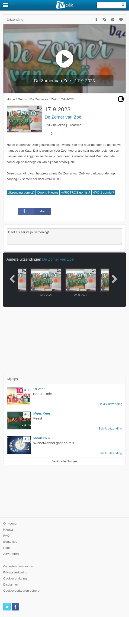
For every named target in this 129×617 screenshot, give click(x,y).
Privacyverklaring (15, 572)
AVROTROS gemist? (75, 192)
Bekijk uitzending (110, 404)
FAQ (6, 535)
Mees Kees (42, 413)
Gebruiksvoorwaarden (18, 566)
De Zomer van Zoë (63, 117)
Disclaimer (10, 584)
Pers (6, 547)
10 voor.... (40, 389)
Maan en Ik (42, 438)
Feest (37, 418)
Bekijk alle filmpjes (64, 461)
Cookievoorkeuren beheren (22, 590)
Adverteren (11, 554)
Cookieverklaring (15, 578)
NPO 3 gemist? (103, 192)
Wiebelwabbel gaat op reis (53, 443)
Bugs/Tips (10, 541)
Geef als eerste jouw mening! (65, 236)
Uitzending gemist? (21, 192)
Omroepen (10, 523)
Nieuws (8, 529)
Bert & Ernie (42, 394)
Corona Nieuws (47, 192)
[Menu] (6, 5)
